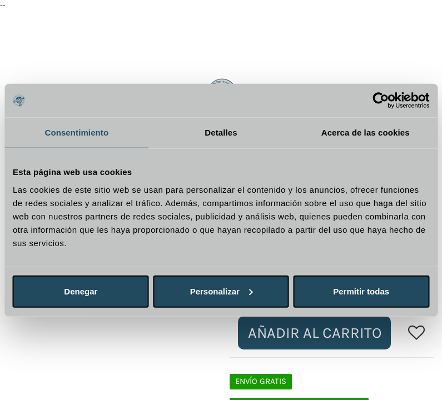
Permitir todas (361, 291)
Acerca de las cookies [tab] (365, 132)
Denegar (80, 291)
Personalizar (221, 291)
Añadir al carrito (314, 333)
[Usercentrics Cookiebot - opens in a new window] (380, 100)
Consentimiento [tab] (76, 132)
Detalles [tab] (221, 132)
